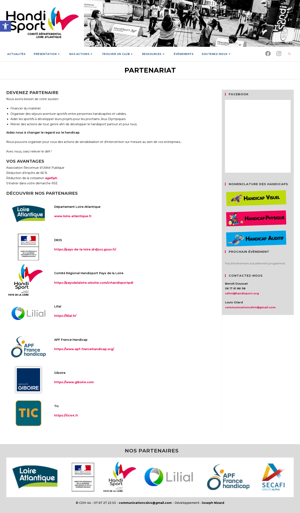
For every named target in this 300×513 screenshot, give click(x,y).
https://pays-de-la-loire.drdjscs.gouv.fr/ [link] (85, 250)
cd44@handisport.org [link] (242, 293)
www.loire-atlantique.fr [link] (73, 216)
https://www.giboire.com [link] (74, 382)
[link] (5, 26)
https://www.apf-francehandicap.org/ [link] (84, 349)
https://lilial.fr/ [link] (65, 316)
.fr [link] (76, 416)
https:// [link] (60, 416)
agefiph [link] (51, 178)
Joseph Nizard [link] (213, 503)
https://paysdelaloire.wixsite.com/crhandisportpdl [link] (93, 283)
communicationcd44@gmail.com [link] (250, 307)
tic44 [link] (70, 416)
